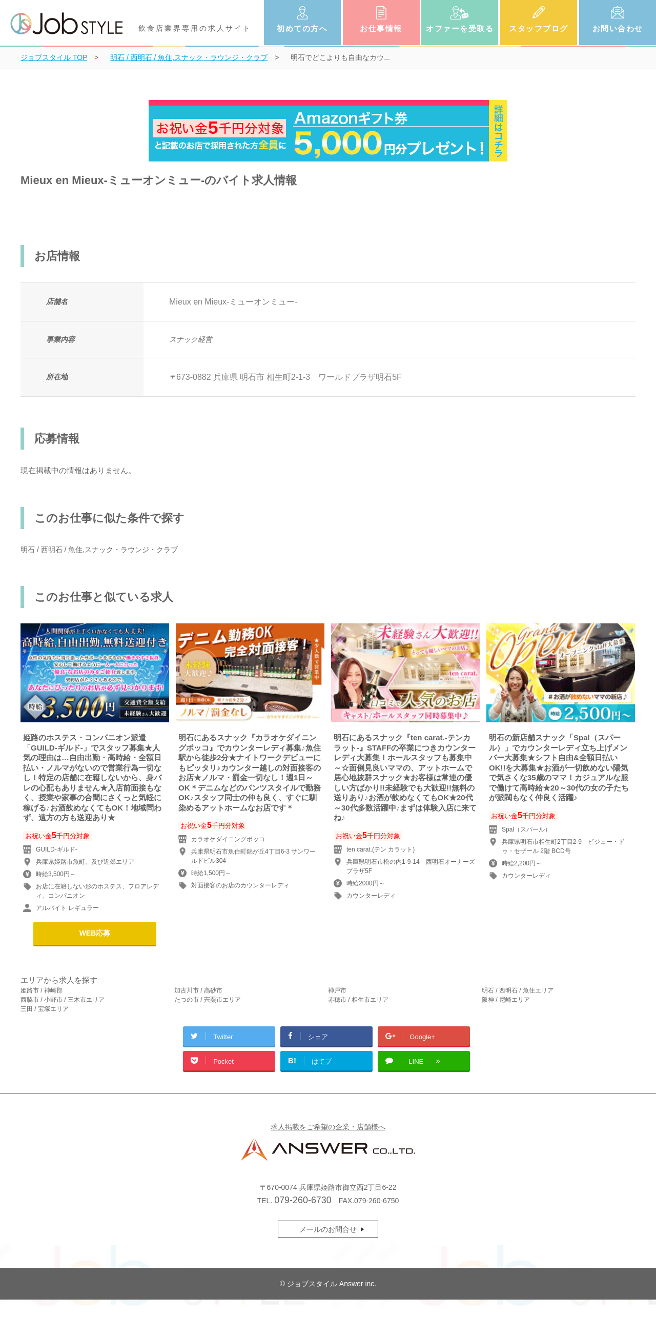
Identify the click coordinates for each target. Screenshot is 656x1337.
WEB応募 (95, 933)
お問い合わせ (617, 28)
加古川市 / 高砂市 (198, 990)
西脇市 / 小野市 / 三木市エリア (62, 999)
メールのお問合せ (328, 1229)
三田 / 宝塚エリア (44, 1008)
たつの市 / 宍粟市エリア (207, 999)
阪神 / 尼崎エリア (506, 999)
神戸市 (337, 990)
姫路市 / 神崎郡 (41, 990)
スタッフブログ (538, 28)
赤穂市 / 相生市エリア (358, 999)
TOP (53, 57)
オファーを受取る (460, 28)
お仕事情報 (381, 28)
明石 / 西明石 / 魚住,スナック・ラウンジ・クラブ (99, 549)
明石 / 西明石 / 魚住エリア (518, 990)
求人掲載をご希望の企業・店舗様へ (328, 1127)
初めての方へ (302, 28)
